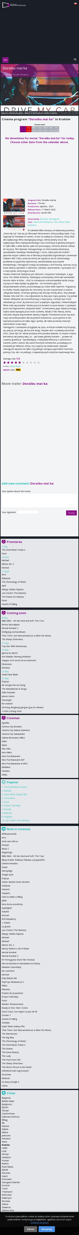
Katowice (6, 1138)
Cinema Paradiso (10, 863)
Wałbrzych (7, 1198)
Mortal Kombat (9, 952)
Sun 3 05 (29, 129)
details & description (34, 113)
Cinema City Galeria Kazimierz (16, 730)
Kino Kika (6, 748)
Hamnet (6, 889)
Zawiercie (6, 1207)
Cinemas (13, 718)
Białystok (6, 1098)
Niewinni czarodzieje (11, 967)
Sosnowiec (7, 1179)
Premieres (14, 542)
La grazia (6, 926)
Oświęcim (6, 1157)
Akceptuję (46, 1229)
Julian (4, 900)
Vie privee (6, 1074)
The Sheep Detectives (12, 639)
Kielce (4, 1141)
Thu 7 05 (51, 129)
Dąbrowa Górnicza (10, 1116)
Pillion (4, 985)
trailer (47, 113)
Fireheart (6, 885)
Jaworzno (6, 1135)
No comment (8, 970)
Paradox (6, 771)
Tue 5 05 (40, 129)
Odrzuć (30, 1229)
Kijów (4, 745)
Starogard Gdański (11, 1182)
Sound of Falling (9, 604)
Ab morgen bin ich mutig (13, 685)
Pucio (4, 600)
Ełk (3, 1123)
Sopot (5, 1176)
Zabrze (5, 1204)
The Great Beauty (10, 1052)
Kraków (6, 1145)
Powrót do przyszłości (12, 993)
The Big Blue (8, 1037)
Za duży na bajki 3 (10, 1081)
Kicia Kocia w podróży (12, 904)
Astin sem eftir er (10, 841)
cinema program (16, 113)
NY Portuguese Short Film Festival (18, 959)
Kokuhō (5, 911)
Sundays (6, 1022)
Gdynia (5, 1129)
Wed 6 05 (45, 129)
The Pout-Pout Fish (11, 1059)
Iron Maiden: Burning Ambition (16, 656)
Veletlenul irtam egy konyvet (15, 1070)
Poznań (5, 1160)
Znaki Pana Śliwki (10, 674)
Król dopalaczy (9, 919)
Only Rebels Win (9, 978)
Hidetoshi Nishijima (42, 222)
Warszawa (6, 1194)
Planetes (6, 989)
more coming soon (12, 711)
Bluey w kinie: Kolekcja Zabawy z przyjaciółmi (23, 859)
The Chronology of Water (14, 581)
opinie (54, 113)
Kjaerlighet (7, 908)
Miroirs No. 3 (8, 564)
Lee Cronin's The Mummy (14, 593)
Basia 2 (5, 848)
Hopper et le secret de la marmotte (19, 660)
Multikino (6, 767)
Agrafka (5, 722)
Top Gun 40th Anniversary (14, 646)
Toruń (5, 1188)
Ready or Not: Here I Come (15, 1007)
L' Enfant (6, 922)
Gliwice (5, 1132)
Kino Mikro (7, 752)
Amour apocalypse (11, 624)
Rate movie (16, 366)
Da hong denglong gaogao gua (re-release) (22, 707)
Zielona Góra (8, 1210)
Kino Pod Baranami (11, 756)
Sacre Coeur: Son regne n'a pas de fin (19, 1011)
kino (18, 5)
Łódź (4, 1151)
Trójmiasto (7, 1191)
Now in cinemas (18, 829)
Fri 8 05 (56, 129)
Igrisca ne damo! (10, 653)
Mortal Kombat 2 (10, 628)
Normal (5, 567)
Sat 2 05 (23, 129)
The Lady (6, 1056)
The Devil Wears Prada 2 (13, 549)
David (4, 867)
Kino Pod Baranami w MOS (15, 763)
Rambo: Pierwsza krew (12, 1004)
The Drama (9, 798)
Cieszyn (5, 1110)
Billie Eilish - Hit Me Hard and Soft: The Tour (23, 620)
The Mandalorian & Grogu (14, 688)
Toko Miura (58, 222)
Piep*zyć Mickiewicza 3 (13, 982)
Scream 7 (6, 1015)
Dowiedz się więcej (40, 1222)
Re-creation (7, 703)
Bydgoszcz (7, 1104)
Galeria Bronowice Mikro (13, 737)
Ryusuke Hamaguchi (21, 74)
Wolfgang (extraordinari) (13, 632)
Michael (5, 560)
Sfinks (4, 774)
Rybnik (5, 1169)
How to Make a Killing (12, 896)
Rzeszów (6, 1173)
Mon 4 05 (34, 129)
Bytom (5, 1107)
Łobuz (5, 1085)
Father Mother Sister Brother (16, 882)
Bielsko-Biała (8, 1101)
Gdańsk (5, 1126)
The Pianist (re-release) (13, 596)
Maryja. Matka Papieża (12, 589)
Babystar (6, 578)
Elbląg (5, 1119)
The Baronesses (9, 1033)
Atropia (5, 845)
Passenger (7, 700)
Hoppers (8, 816)
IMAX (4, 741)
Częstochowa (8, 1113)
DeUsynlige (7, 870)
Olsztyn (5, 1154)
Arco (4, 574)
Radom (5, 1163)
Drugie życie (7, 874)
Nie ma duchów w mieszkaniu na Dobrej (21, 963)
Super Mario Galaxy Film (15, 794)
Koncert (5, 915)
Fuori (4, 553)
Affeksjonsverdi (9, 833)
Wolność (8, 813)
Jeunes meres (8, 696)
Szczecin (6, 1185)
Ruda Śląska (7, 1166)
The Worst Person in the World (16, 1067)
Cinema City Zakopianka (13, 734)
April (4, 585)
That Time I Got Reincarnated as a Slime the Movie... (27, 635)
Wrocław (6, 1201)
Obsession (7, 664)
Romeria (6, 667)
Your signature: (9, 512)
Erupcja (5, 681)
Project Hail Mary (12, 805)
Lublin (4, 1148)
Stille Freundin (8, 692)
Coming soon (16, 613)
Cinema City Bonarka (12, 726)
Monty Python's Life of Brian (15, 948)
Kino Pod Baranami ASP (13, 759)
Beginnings (7, 852)
